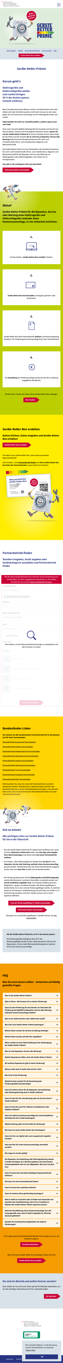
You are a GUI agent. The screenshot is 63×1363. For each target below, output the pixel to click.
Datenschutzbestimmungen (41, 582)
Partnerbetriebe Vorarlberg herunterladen (19, 774)
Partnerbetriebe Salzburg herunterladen (18, 760)
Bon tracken (30, 400)
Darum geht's (11, 51)
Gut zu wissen (47, 51)
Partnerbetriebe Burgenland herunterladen (19, 742)
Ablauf (20, 51)
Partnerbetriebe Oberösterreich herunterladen (20, 756)
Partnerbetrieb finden (32, 51)
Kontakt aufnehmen (30, 1244)
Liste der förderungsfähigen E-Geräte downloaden (30, 903)
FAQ (55, 51)
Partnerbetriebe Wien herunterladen (17, 779)
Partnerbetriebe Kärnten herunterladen (18, 747)
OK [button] (42, 1356)
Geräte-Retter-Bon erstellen (30, 55)
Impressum (9, 1359)
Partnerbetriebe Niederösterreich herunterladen (21, 751)
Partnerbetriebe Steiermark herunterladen (19, 765)
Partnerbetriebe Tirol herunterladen (16, 770)
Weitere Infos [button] (30, 1350)
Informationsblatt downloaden (17, 170)
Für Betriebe (51, 1296)
